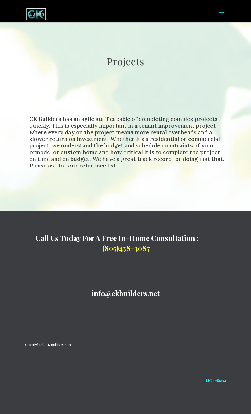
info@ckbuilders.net (125, 293)
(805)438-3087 (126, 248)
